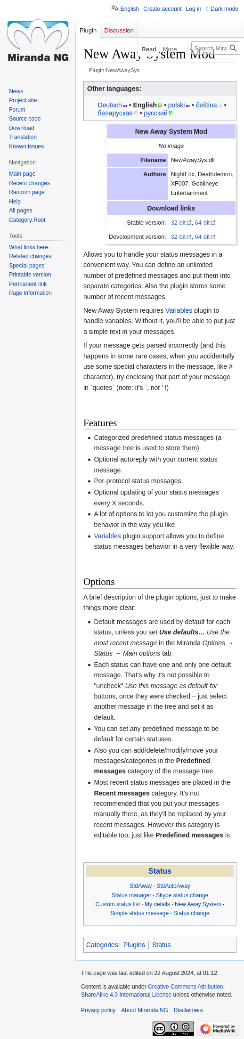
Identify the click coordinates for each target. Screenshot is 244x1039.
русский (156, 113)
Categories (102, 945)
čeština (206, 105)
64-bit (202, 222)
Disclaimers (188, 1010)
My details (157, 904)
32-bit (178, 222)
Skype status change (182, 895)
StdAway (141, 886)
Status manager (132, 895)
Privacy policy (98, 1010)
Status (159, 871)
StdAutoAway (173, 886)
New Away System (198, 904)
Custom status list (118, 904)
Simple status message (139, 913)
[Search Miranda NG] (215, 48)
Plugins (134, 945)
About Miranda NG (144, 1010)
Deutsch (110, 105)
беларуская (115, 113)
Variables (178, 310)
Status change (191, 913)
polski (176, 105)
